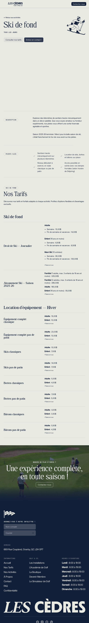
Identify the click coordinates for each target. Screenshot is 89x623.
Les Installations (36, 562)
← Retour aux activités (12, 19)
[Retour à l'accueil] (15, 4)
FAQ (6, 586)
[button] (4, 4)
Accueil (7, 562)
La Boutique (35, 572)
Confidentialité (10, 590)
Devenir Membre (37, 576)
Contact (7, 581)
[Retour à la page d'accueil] (9, 514)
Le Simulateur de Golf (39, 581)
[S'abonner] (33, 533)
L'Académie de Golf (38, 567)
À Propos (8, 576)
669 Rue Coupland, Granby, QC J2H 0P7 (23, 549)
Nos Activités (10, 572)
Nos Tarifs (8, 567)
